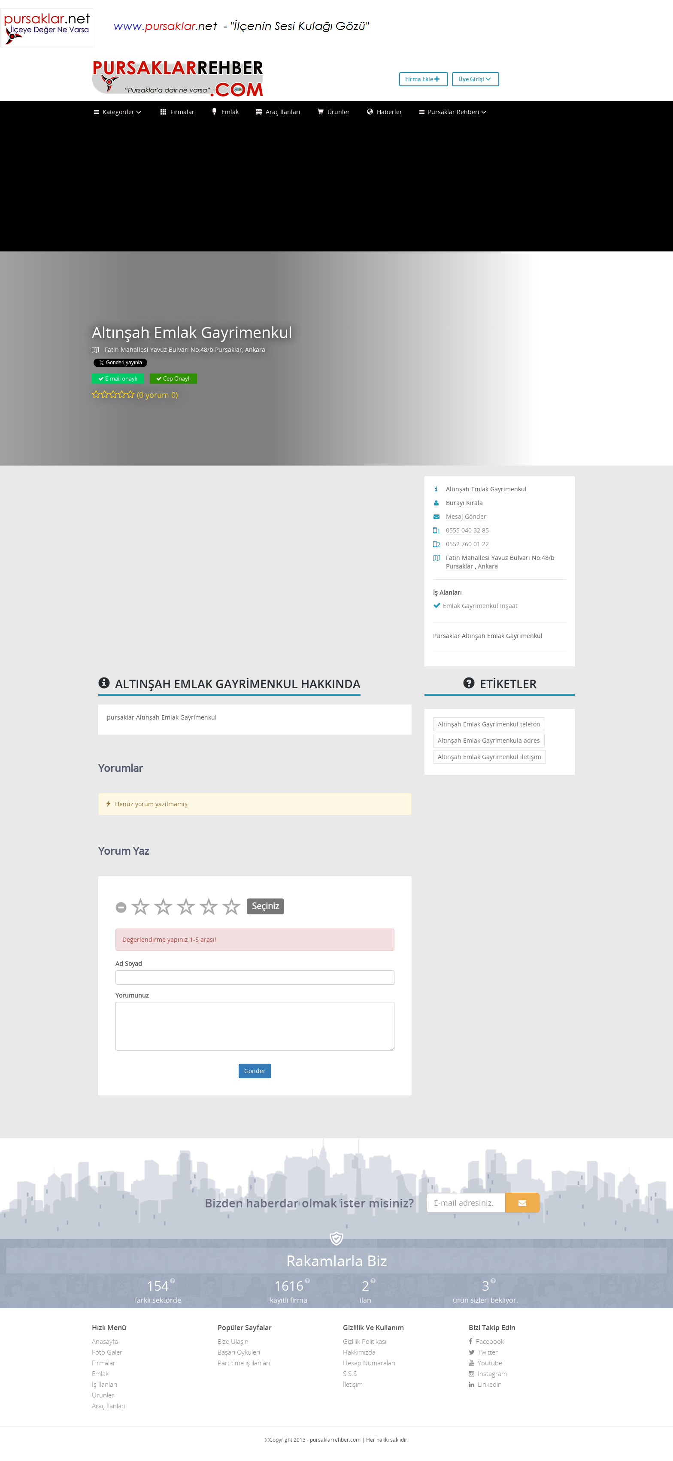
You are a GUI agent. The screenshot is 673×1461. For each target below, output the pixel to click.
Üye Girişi (474, 79)
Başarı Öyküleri (239, 1352)
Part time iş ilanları (244, 1362)
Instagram (488, 1373)
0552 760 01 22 (467, 544)
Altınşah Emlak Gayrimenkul (192, 332)
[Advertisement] (336, 187)
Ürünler (334, 112)
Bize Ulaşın (233, 1341)
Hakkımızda (359, 1352)
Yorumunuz (132, 995)
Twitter (483, 1352)
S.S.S (350, 1373)
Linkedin (485, 1384)
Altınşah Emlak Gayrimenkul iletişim (489, 757)
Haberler (384, 112)
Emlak (225, 112)
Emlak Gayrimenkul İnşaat (480, 606)
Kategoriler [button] (118, 112)
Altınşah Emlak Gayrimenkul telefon (489, 724)
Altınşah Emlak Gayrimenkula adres (489, 740)
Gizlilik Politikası (364, 1341)
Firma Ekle (422, 79)
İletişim (353, 1384)
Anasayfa (105, 1341)
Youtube (485, 1362)
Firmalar (177, 112)
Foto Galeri (108, 1352)
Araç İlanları (278, 112)
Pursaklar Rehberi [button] (453, 112)
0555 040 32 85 (467, 530)
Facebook (486, 1341)
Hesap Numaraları (369, 1362)
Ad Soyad (128, 963)
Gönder (255, 1071)
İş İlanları (104, 1384)
